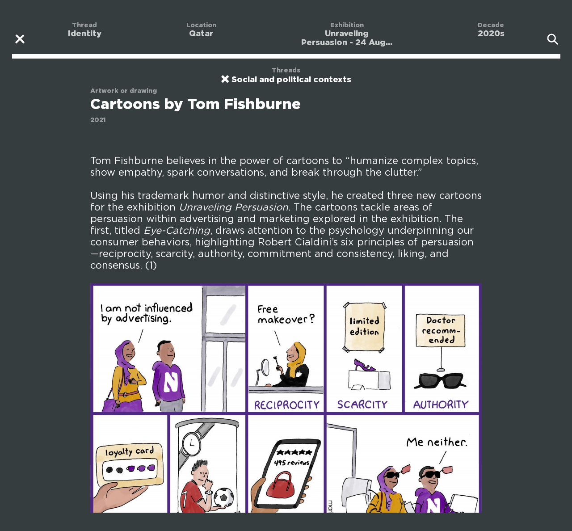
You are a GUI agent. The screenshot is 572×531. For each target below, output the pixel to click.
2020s (491, 34)
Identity (84, 34)
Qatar (201, 34)
